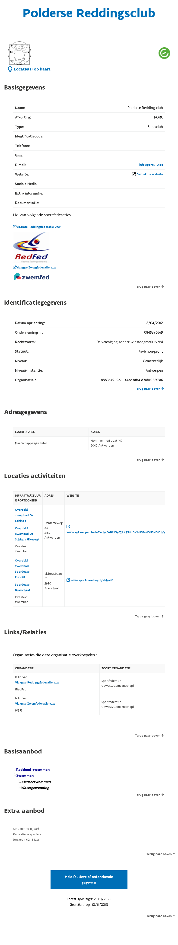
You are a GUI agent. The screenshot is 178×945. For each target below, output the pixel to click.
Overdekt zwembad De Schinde (24, 515)
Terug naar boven (149, 287)
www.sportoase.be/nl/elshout (90, 580)
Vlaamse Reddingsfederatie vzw (36, 227)
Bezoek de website (150, 174)
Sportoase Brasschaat (22, 587)
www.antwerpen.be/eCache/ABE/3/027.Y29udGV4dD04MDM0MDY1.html (117, 529)
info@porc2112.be (151, 165)
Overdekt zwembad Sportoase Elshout (22, 569)
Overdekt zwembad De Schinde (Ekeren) (27, 534)
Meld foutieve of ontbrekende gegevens (89, 880)
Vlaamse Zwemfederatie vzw (34, 267)
